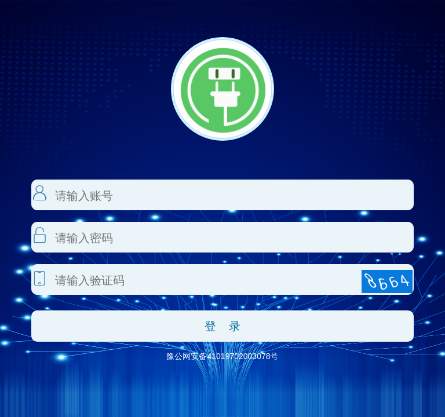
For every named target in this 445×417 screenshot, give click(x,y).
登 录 (223, 326)
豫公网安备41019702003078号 (222, 356)
